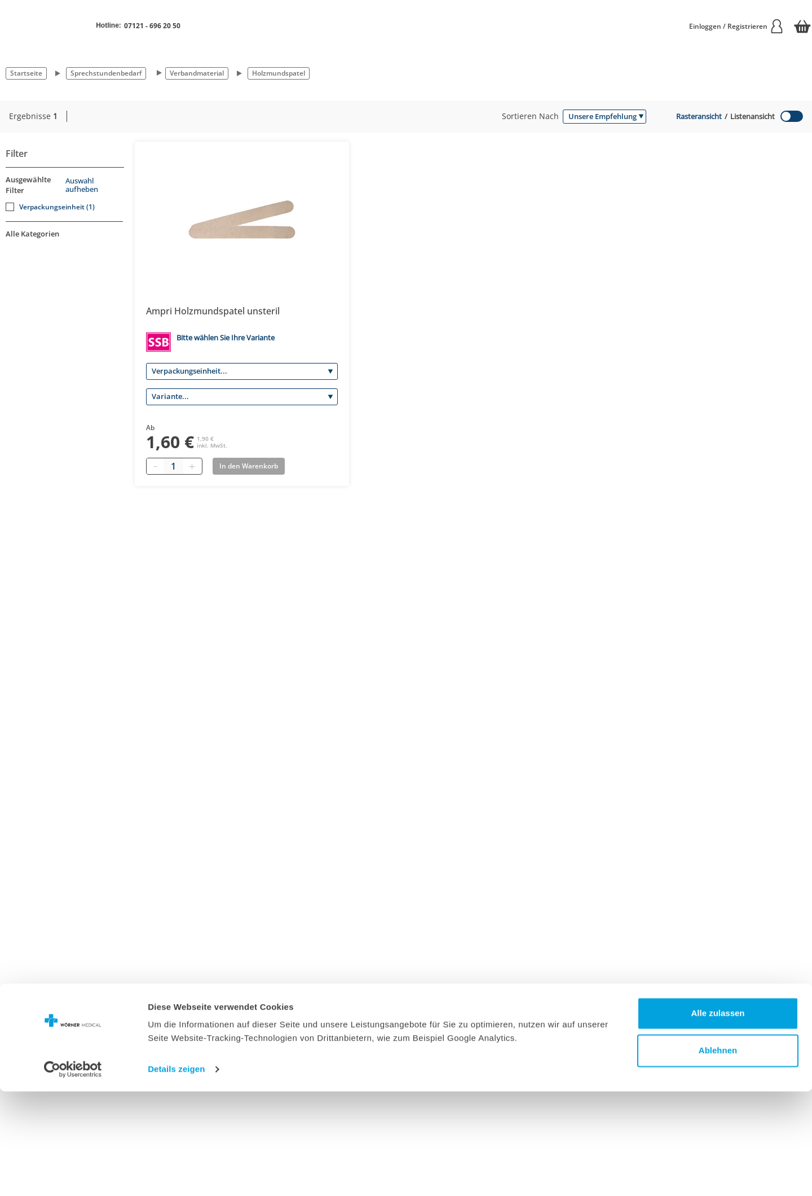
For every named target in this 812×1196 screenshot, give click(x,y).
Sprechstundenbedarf (106, 73)
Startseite (26, 73)
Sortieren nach (530, 116)
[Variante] (242, 396)
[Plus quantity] (191, 466)
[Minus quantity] (155, 466)
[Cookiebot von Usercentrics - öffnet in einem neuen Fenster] (73, 1174)
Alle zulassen (717, 1118)
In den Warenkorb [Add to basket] (248, 466)
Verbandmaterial (197, 73)
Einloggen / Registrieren (736, 26)
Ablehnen (718, 1154)
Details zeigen (176, 1174)
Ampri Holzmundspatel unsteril (213, 311)
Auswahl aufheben (81, 185)
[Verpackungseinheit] (242, 371)
